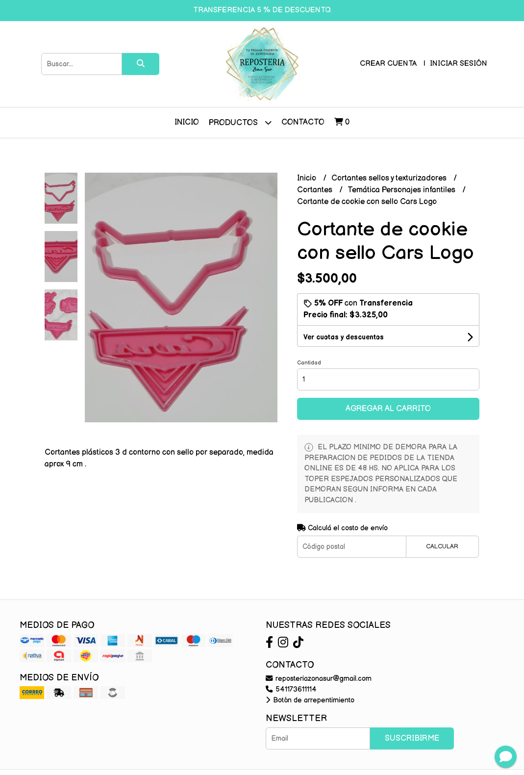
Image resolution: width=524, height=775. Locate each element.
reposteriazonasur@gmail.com (319, 678)
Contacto (302, 122)
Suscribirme (412, 738)
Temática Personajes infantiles (402, 190)
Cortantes (315, 190)
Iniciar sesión (458, 63)
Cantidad (309, 363)
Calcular (442, 546)
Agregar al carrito (388, 408)
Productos (240, 122)
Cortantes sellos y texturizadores (390, 178)
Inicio (187, 122)
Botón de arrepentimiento (310, 700)
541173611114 (291, 689)
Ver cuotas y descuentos (343, 337)
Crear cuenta (388, 63)
